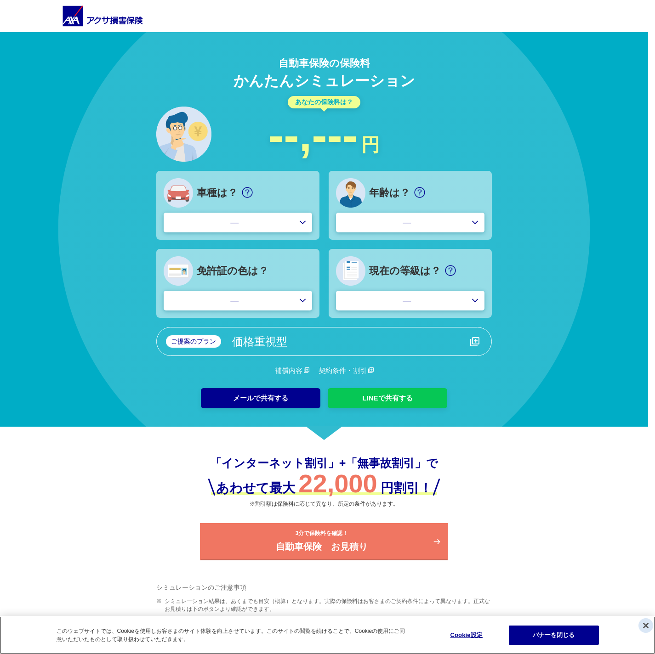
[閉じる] (645, 625)
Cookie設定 (466, 634)
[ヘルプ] (247, 192)
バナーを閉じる (554, 634)
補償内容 (288, 370)
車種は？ (217, 192)
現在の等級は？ (405, 270)
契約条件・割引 (343, 370)
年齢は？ (389, 192)
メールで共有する (260, 398)
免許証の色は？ (232, 270)
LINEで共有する (387, 398)
